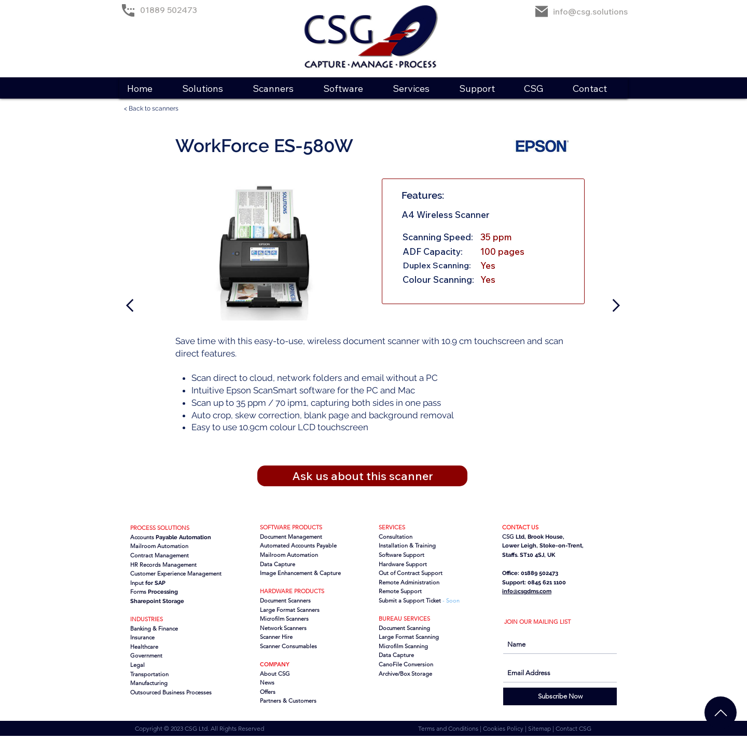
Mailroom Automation (289, 554)
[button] (209, 88)
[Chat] (720, 712)
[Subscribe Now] (560, 696)
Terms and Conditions (449, 728)
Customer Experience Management (176, 573)
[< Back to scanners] (155, 109)
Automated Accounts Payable (298, 545)
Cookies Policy (504, 728)
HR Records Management (163, 564)
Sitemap (540, 728)
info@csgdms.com (526, 591)
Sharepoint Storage (157, 601)
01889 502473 (168, 10)
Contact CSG (573, 728)
